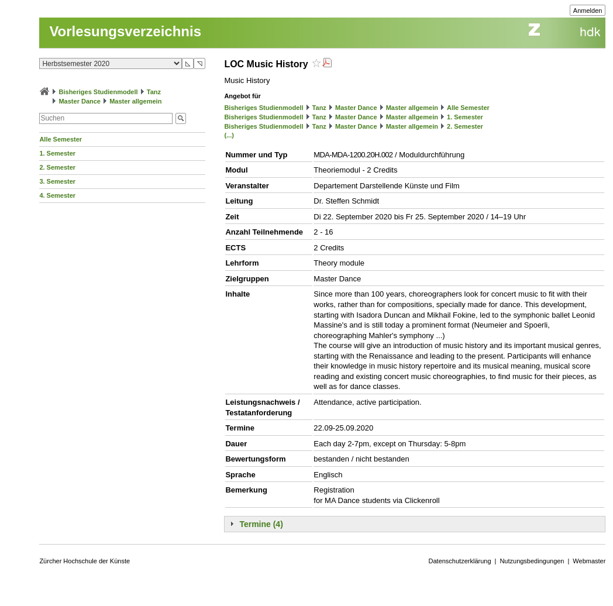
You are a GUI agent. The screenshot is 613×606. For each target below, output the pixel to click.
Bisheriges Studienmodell (98, 91)
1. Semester (57, 153)
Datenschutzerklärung (460, 560)
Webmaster (589, 560)
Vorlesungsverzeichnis (125, 31)
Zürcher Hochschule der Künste (84, 560)
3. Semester (57, 181)
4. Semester (57, 195)
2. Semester (57, 167)
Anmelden (587, 10)
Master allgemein (135, 101)
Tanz (154, 91)
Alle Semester (60, 139)
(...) (229, 135)
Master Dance (79, 101)
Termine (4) (261, 524)
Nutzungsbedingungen (532, 560)
